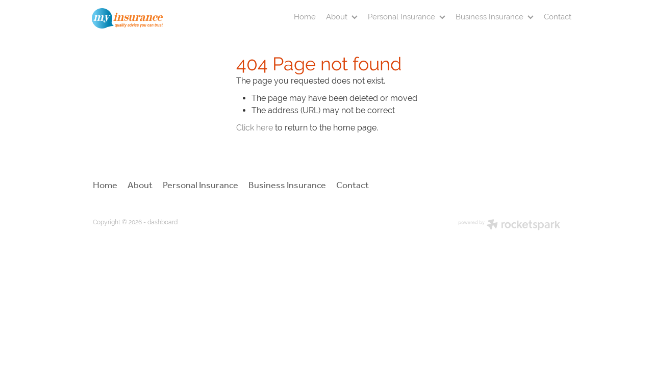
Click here (254, 128)
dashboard (162, 222)
